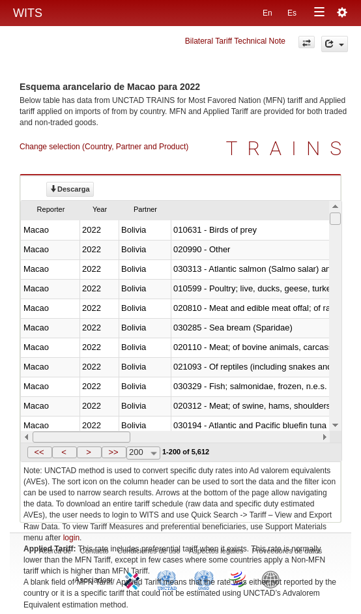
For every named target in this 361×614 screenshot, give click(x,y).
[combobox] (143, 453)
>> (113, 452)
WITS (27, 13)
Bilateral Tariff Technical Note (235, 41)
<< (39, 452)
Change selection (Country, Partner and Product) (104, 146)
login (71, 537)
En (267, 13)
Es (291, 13)
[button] (39, 452)
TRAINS (288, 148)
